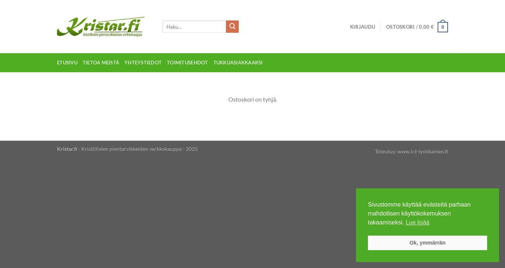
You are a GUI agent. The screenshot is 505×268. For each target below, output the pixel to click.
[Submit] (232, 26)
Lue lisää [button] (417, 222)
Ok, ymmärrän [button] (428, 243)
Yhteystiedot (143, 63)
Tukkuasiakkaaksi (238, 63)
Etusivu (67, 63)
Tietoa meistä (101, 63)
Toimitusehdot (187, 63)
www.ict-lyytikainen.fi (422, 151)
